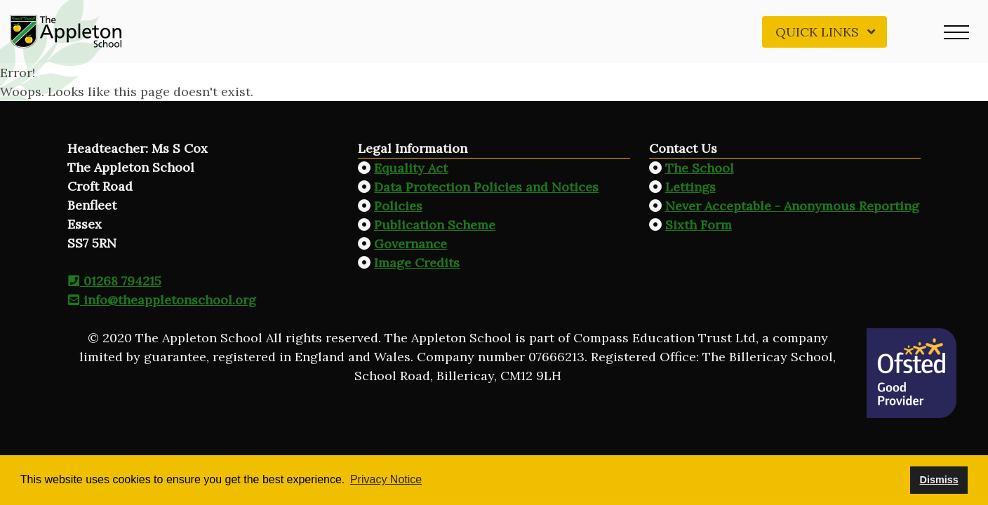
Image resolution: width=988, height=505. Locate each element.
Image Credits (417, 263)
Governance (410, 244)
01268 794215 (114, 281)
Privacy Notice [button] (386, 479)
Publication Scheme (434, 225)
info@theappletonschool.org (161, 300)
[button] (956, 31)
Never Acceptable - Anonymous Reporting (792, 206)
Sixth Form (698, 225)
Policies (398, 206)
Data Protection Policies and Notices (486, 187)
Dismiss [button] (938, 479)
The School (699, 168)
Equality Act (411, 168)
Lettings (690, 187)
